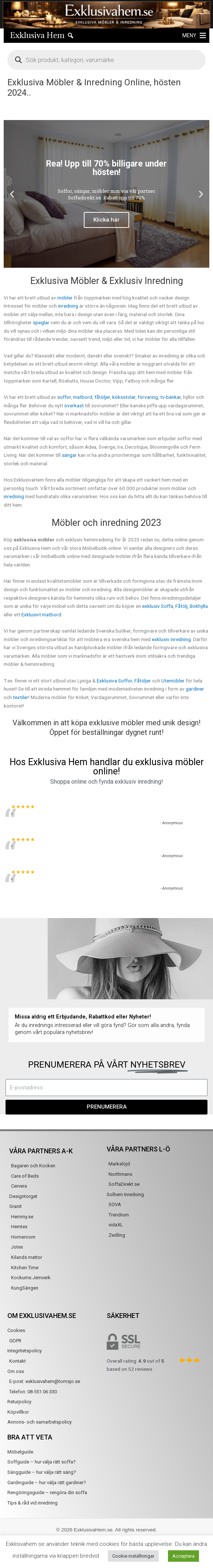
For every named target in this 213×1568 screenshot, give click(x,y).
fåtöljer (102, 397)
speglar (41, 322)
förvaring (148, 397)
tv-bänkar (170, 397)
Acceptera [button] (183, 1556)
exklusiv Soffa (157, 606)
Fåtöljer (142, 681)
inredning (68, 306)
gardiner (195, 689)
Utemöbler (173, 681)
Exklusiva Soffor (114, 681)
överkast (74, 405)
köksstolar (123, 397)
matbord (82, 397)
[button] (189, 35)
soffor (64, 397)
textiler (20, 697)
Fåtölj (181, 606)
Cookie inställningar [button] (133, 1556)
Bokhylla (199, 606)
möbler (65, 298)
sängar (69, 455)
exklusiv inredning (171, 639)
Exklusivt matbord (41, 614)
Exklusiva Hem (37, 35)
